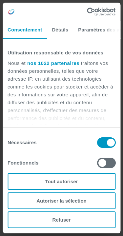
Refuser (61, 220)
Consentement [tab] (25, 29)
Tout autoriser (61, 181)
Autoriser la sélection (61, 201)
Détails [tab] (60, 29)
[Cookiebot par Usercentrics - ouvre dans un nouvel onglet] (87, 12)
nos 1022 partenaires (53, 63)
